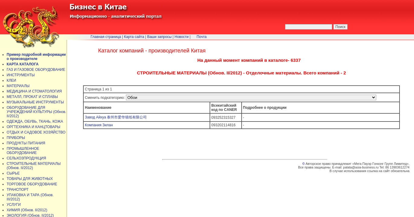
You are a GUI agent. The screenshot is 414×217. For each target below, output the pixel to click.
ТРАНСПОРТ (18, 189)
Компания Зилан (99, 125)
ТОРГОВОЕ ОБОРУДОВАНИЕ (32, 184)
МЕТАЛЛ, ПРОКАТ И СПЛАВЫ (32, 97)
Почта (202, 37)
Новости (181, 37)
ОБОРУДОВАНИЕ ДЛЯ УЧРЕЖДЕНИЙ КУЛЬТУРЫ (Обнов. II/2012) (36, 111)
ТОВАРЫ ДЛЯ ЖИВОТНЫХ (30, 179)
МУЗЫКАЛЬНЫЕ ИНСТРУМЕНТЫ (35, 102)
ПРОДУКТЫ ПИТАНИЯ (26, 143)
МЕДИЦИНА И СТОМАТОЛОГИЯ (34, 91)
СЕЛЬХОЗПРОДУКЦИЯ (26, 158)
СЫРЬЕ (13, 173)
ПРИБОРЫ (16, 138)
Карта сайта (134, 37)
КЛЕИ (11, 80)
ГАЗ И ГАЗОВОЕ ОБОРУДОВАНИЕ (36, 70)
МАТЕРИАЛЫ (18, 86)
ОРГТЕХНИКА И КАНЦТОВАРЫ (33, 127)
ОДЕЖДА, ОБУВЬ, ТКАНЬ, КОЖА (35, 121)
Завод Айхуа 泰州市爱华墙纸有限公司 (116, 117)
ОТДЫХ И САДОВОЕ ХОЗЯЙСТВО (36, 132)
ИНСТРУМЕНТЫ (21, 75)
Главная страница (106, 37)
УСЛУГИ (14, 205)
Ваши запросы (159, 37)
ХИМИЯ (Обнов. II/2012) (27, 210)
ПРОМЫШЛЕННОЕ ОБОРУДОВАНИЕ (23, 150)
